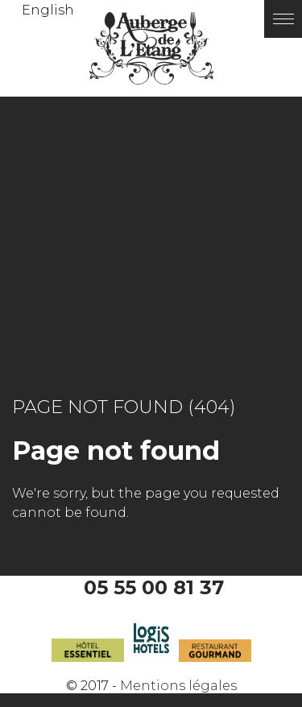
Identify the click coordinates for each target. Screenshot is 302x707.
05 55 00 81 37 (154, 587)
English (48, 10)
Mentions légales (178, 685)
